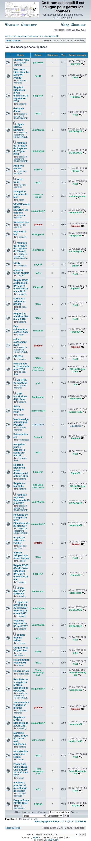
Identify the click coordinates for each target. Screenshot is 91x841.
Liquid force (38, 424)
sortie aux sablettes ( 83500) (19, 301)
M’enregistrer (29, 25)
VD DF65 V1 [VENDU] (20, 381)
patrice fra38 (38, 410)
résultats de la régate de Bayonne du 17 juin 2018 (20, 149)
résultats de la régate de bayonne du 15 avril (20, 247)
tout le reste (23, 674)
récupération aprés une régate (20, 754)
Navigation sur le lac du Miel (20, 194)
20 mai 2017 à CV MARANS (19, 591)
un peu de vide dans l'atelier (19, 540)
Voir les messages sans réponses (21, 36)
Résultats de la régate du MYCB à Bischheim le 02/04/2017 (20, 685)
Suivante (82, 821)
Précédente (54, 821)
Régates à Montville (19, 485)
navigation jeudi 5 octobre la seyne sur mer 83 (19, 450)
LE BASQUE (38, 130)
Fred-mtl (38, 437)
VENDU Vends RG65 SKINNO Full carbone (21, 208)
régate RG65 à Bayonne (18, 127)
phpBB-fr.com (52, 840)
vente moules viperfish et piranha (21, 705)
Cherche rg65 (21, 60)
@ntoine (38, 224)
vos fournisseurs (19, 654)
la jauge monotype (20, 795)
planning (22, 104)
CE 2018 (18, 356)
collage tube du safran (19, 637)
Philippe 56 (38, 234)
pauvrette (38, 62)
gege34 (38, 264)
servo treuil (18, 181)
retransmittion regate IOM (21, 661)
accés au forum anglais (21, 271)
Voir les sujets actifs (49, 36)
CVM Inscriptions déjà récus (20, 396)
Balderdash (38, 397)
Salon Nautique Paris (18, 409)
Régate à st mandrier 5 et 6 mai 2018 (20, 316)
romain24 (38, 330)
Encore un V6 (21, 671)
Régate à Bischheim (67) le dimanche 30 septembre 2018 (20, 94)
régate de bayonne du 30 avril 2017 (20, 623)
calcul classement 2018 (19, 342)
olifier (38, 651)
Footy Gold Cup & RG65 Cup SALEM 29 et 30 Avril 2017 (20, 770)
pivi (38, 383)
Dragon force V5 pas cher (20, 649)
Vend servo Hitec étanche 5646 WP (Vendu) (21, 73)
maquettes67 (38, 211)
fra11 (38, 113)
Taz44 (38, 76)
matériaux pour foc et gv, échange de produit (20, 786)
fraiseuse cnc (21, 222)
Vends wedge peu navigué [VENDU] (21, 422)
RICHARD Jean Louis (38, 368)
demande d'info (18, 110)
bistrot (21, 200)
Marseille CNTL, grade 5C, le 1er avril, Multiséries (20, 739)
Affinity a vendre (18, 167)
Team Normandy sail (38, 672)
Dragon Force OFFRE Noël (21, 802)
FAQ (65, 25)
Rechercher (78, 25)
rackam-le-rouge (38, 195)
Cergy (16, 263)
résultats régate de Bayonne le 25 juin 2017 (21, 499)
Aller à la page (41, 821)
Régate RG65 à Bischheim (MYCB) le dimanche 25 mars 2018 (20, 286)
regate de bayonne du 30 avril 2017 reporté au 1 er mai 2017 (20, 608)
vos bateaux (23, 440)
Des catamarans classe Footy (20, 329)
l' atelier (21, 561)
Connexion (12, 25)
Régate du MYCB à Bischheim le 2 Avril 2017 (20, 721)
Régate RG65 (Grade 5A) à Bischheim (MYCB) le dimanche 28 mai (20, 572)
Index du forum (13, 40)
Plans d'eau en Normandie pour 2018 (21, 366)
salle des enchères (20, 64)
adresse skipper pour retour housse (21, 555)
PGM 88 (38, 804)
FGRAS (38, 169)
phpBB (36, 838)
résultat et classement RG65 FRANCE (21, 116)
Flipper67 (38, 95)
